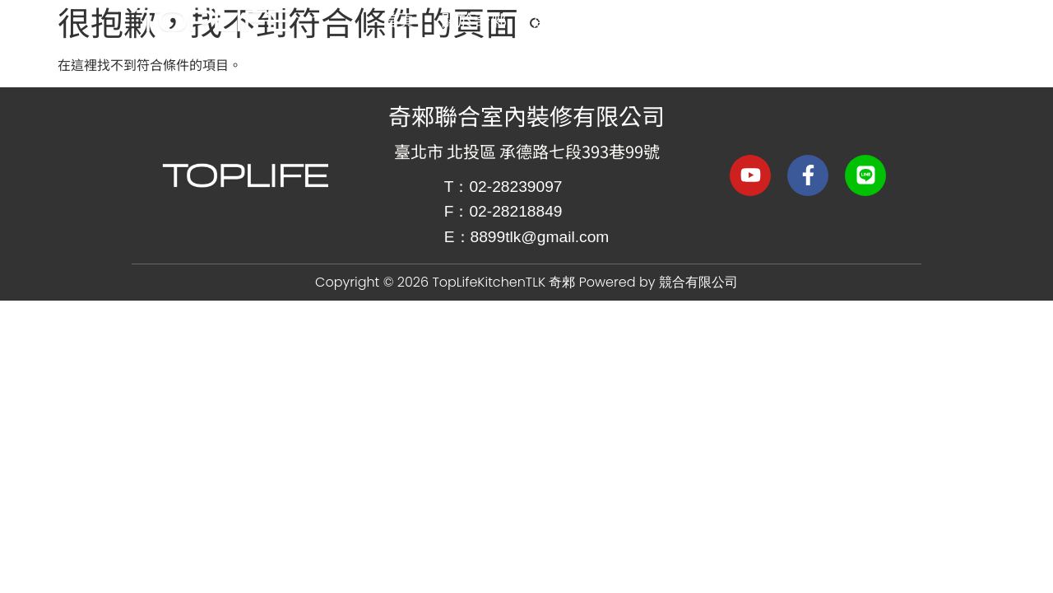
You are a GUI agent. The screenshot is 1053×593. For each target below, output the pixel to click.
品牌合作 (863, 19)
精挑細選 (670, 19)
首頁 (398, 19)
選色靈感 (566, 19)
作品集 (766, 19)
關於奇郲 (474, 19)
